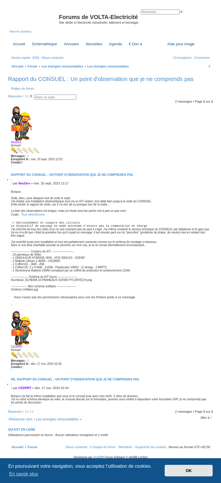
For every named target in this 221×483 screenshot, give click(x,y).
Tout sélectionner (33, 214)
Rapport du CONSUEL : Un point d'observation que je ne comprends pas (101, 79)
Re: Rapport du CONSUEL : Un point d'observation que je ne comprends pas (75, 381)
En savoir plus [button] (23, 473)
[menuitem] (35, 57)
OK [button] (189, 470)
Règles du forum (22, 88)
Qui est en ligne (21, 431)
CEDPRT (17, 348)
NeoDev (16, 142)
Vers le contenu (20, 31)
